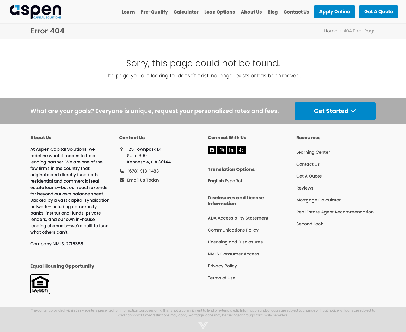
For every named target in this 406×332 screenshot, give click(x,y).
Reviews (305, 188)
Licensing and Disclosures (235, 242)
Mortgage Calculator (318, 200)
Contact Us (308, 164)
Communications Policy (233, 230)
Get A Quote (309, 176)
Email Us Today (143, 180)
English (216, 181)
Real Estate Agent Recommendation (335, 212)
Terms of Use (221, 278)
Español (233, 181)
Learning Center (313, 152)
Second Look (309, 224)
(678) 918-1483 (143, 171)
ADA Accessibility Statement (238, 218)
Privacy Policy (222, 266)
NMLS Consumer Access (233, 254)
